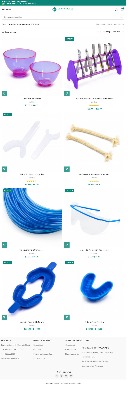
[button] (67, 245)
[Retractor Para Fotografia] (31, 142)
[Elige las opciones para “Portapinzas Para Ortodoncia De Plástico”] (67, 92)
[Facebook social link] (57, 377)
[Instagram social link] (62, 377)
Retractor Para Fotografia (31, 174)
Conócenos (70, 346)
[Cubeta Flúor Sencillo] (94, 291)
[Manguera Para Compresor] (31, 218)
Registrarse (38, 346)
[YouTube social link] (66, 377)
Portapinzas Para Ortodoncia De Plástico (94, 97)
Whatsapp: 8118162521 (11, 360)
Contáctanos (70, 351)
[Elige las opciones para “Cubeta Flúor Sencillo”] (67, 318)
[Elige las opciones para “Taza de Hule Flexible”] (4, 92)
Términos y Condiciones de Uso (95, 363)
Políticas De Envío (89, 358)
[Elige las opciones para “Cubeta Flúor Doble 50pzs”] (4, 318)
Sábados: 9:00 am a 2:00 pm (12, 351)
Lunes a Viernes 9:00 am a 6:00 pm (15, 346)
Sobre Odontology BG (77, 342)
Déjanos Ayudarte (43, 342)
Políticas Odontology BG (95, 349)
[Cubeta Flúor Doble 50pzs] (31, 291)
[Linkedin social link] (71, 377)
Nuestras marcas (72, 355)
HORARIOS (6, 342)
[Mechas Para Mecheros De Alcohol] (94, 142)
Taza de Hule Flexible (32, 97)
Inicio (4, 24)
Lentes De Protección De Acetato (94, 250)
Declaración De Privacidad (92, 367)
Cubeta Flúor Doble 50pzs (31, 323)
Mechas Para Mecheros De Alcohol (94, 174)
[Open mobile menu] (6, 9)
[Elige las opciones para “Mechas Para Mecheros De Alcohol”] (67, 169)
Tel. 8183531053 (8, 355)
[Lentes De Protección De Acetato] (94, 218)
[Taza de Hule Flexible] (31, 65)
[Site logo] (63, 9)
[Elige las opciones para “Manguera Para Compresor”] (4, 245)
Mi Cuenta (37, 351)
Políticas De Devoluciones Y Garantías (97, 354)
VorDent (31, 101)
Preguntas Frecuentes (42, 355)
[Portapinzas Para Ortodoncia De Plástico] (94, 65)
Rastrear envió (39, 360)
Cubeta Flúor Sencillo (94, 323)
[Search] (63, 17)
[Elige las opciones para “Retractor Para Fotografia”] (4, 169)
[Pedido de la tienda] (111, 32)
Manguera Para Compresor (31, 250)
